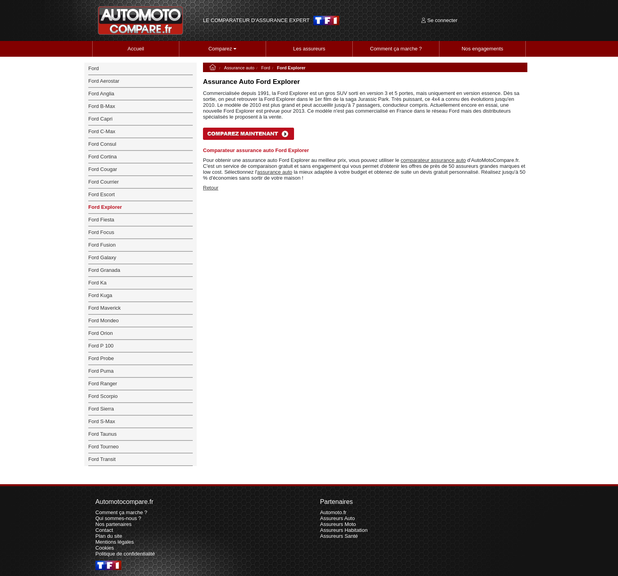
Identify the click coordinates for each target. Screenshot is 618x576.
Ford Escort (101, 194)
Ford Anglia (101, 94)
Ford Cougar (102, 169)
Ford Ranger (102, 383)
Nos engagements (482, 49)
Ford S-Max (101, 421)
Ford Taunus (102, 434)
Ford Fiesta (101, 220)
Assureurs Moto (338, 524)
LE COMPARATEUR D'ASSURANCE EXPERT (256, 20)
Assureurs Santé (339, 536)
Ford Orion (100, 333)
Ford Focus (101, 232)
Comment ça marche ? (396, 49)
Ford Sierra (101, 409)
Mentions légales (114, 542)
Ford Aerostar (103, 81)
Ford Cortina (102, 157)
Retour (210, 188)
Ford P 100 (101, 346)
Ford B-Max (101, 106)
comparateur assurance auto (432, 160)
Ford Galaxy (102, 257)
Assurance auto (239, 67)
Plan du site (108, 536)
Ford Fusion (101, 245)
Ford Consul (102, 144)
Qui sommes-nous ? (118, 518)
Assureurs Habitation (344, 530)
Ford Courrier (103, 182)
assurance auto (274, 172)
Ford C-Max (101, 131)
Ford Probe (101, 358)
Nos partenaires (113, 524)
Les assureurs (309, 49)
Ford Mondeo (103, 320)
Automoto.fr (333, 512)
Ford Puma (101, 371)
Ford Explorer (105, 207)
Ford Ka (97, 283)
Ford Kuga (100, 295)
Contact (104, 530)
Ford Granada (104, 270)
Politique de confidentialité (125, 554)
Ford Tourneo (103, 447)
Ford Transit (101, 459)
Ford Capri (100, 119)
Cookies (104, 548)
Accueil (136, 49)
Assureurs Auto (337, 518)
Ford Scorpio (102, 396)
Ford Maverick (104, 308)
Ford (265, 67)
